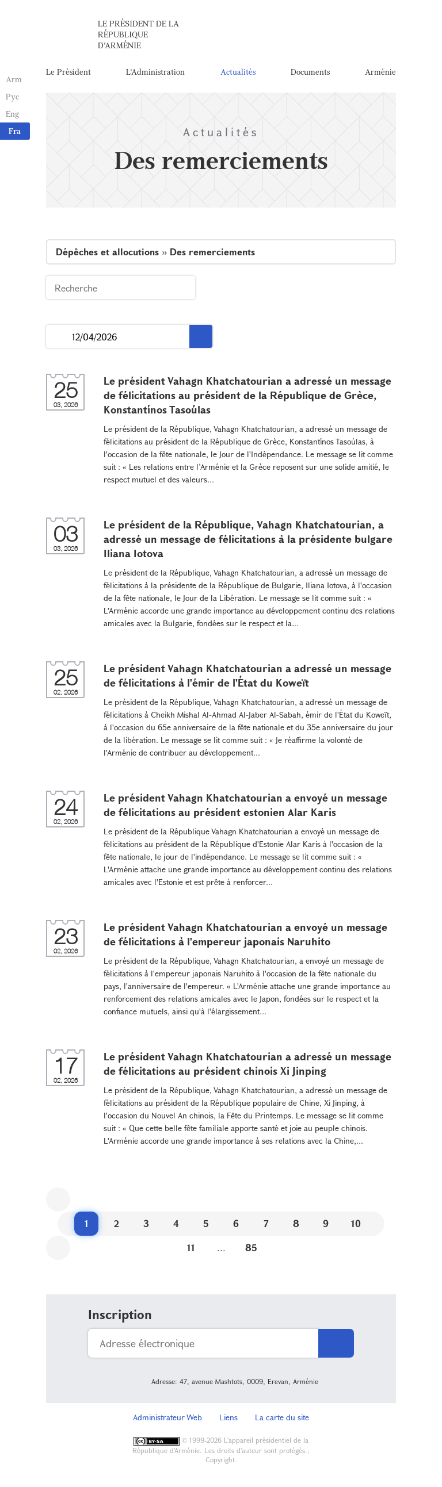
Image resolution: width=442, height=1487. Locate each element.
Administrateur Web (167, 1417)
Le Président (68, 71)
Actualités (238, 71)
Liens (228, 1417)
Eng (12, 113)
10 (356, 1223)
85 (251, 1247)
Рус (12, 96)
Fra (15, 130)
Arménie (380, 71)
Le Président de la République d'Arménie (138, 34)
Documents (310, 71)
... (59, 337)
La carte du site (282, 1417)
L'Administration (155, 71)
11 (191, 1247)
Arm (14, 79)
